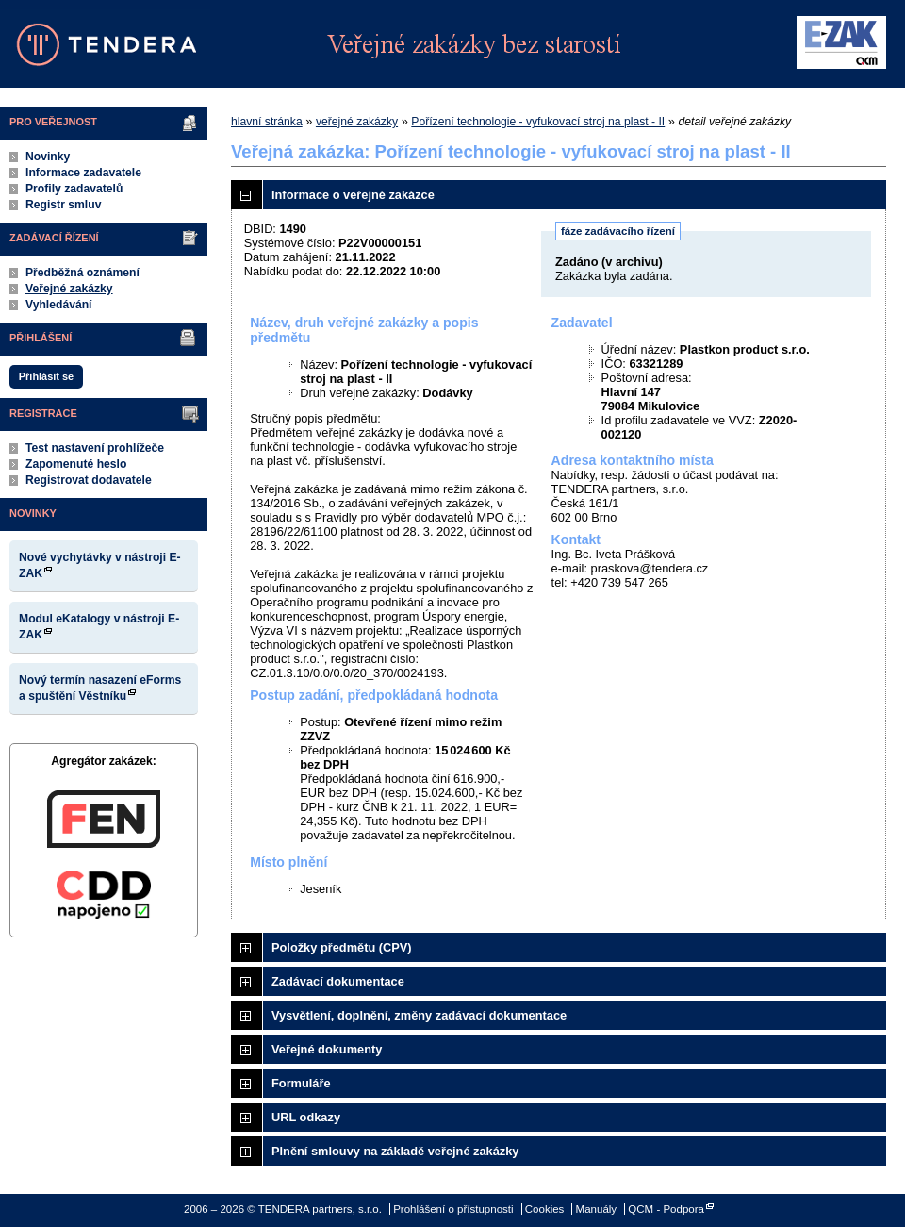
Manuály (596, 1209)
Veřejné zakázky (69, 288)
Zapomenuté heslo (75, 464)
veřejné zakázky (357, 121)
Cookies (545, 1209)
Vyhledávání (58, 304)
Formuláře (301, 1083)
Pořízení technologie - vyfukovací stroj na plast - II (538, 121)
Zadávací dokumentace (338, 981)
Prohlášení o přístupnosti (453, 1209)
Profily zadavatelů (74, 188)
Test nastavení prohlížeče (94, 448)
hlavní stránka (267, 121)
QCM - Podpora (666, 1209)
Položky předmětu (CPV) (342, 947)
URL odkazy (306, 1117)
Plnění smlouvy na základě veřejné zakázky (395, 1151)
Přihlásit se (46, 376)
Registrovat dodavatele (88, 480)
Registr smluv (63, 204)
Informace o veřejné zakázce (353, 195)
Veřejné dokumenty (327, 1049)
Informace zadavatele (83, 172)
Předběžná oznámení (82, 272)
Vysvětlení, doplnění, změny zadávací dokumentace (419, 1015)
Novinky (47, 156)
